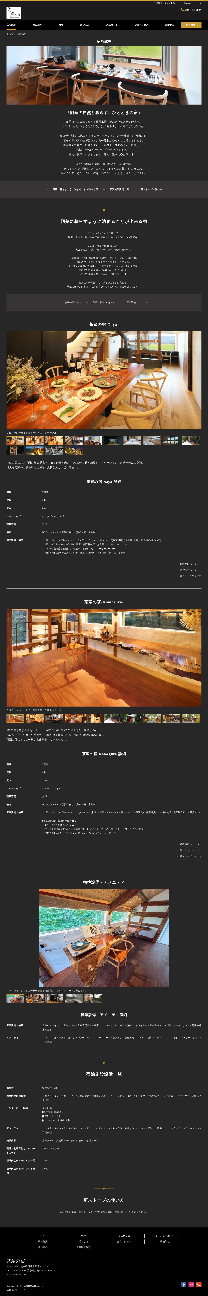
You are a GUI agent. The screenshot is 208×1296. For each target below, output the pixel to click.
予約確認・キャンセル (164, 3)
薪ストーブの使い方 (148, 189)
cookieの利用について (15, 1290)
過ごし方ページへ (188, 570)
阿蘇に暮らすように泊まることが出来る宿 (72, 189)
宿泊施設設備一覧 (116, 189)
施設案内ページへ (188, 564)
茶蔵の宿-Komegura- (100, 302)
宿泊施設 (43, 1241)
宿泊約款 (165, 1241)
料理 (83, 1236)
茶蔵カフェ (124, 1236)
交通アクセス (124, 1241)
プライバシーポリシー (165, 1236)
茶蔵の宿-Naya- (69, 302)
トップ (42, 1236)
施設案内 (43, 1247)
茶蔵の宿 (15, 1260)
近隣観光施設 (83, 1247)
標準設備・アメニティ (135, 302)
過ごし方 (83, 1241)
